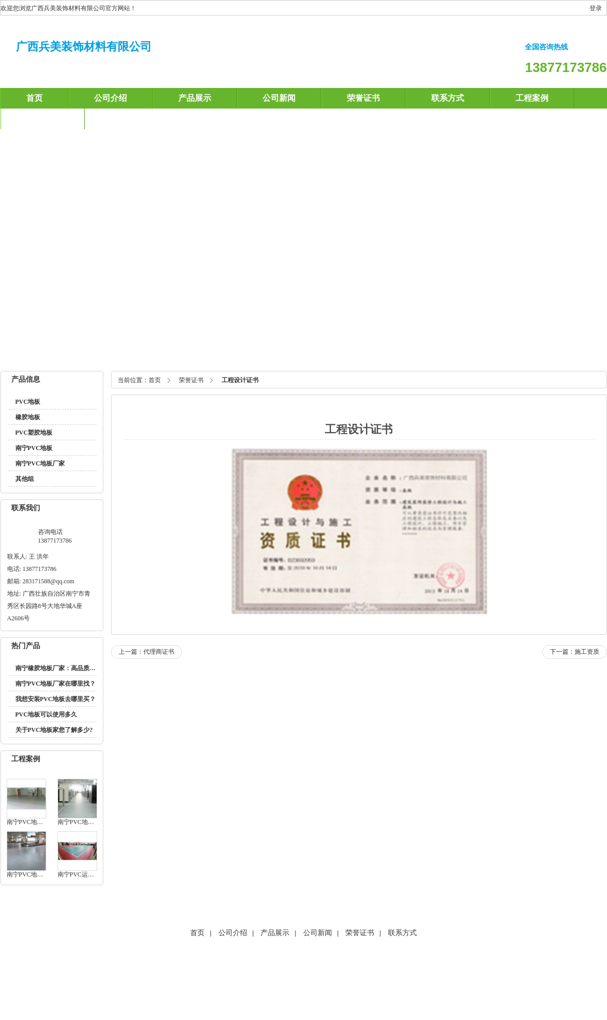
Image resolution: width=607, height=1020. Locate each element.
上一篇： (146, 651)
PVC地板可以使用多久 (46, 714)
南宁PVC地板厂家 (396, 350)
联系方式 (447, 98)
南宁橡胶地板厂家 (459, 350)
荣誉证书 (363, 98)
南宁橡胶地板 (98, 350)
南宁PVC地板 (51, 350)
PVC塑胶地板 (34, 432)
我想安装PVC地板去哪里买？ (55, 699)
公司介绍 (110, 98)
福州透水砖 (284, 958)
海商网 (236, 981)
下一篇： (574, 651)
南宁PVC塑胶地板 (154, 350)
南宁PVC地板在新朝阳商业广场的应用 (77, 822)
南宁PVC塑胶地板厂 (330, 350)
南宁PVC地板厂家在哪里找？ (55, 683)
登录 (596, 8)
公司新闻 (279, 98)
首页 (34, 98)
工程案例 (532, 98)
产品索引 (296, 981)
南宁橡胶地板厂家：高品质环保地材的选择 (74, 668)
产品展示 (194, 98)
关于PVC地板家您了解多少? (54, 729)
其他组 (24, 478)
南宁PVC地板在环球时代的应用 (26, 822)
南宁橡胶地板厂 (268, 350)
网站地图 (264, 981)
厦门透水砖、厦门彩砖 (338, 958)
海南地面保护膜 (241, 958)
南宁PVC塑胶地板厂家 (528, 350)
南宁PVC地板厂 (213, 350)
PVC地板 (28, 401)
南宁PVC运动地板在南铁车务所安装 (77, 874)
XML (353, 981)
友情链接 (328, 981)
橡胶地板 (27, 417)
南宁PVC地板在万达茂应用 (26, 874)
